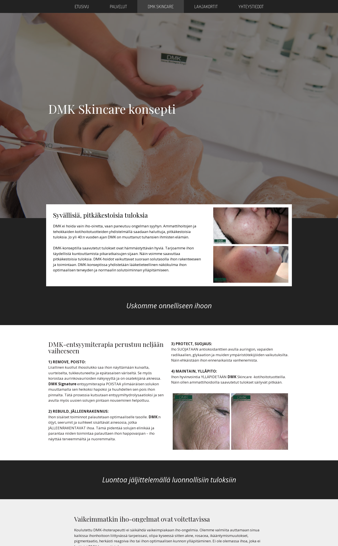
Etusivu (82, 6)
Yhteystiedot (251, 6)
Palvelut (118, 6)
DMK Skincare (161, 6)
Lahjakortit (206, 6)
